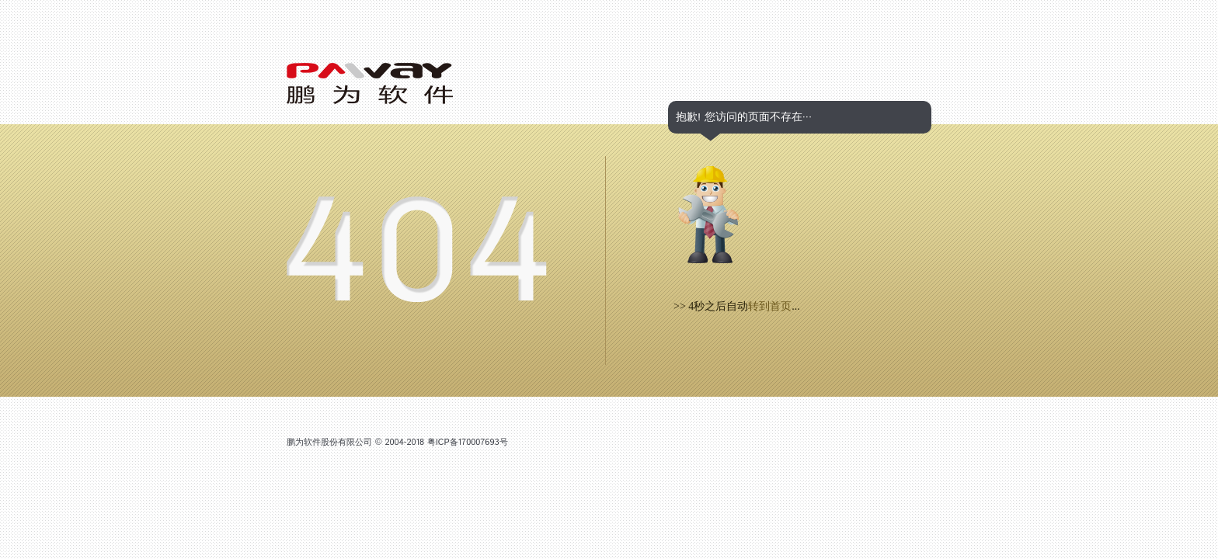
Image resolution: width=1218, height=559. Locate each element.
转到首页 (770, 306)
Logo (370, 83)
